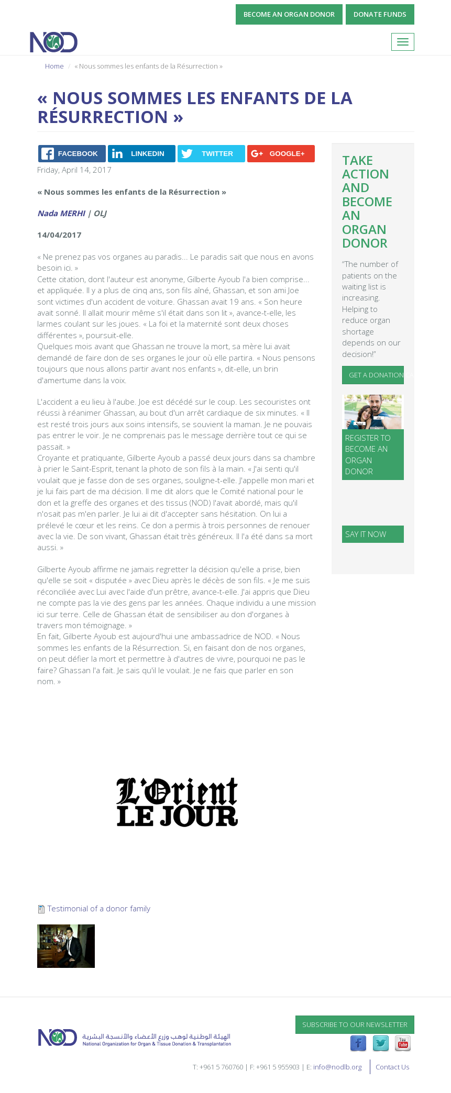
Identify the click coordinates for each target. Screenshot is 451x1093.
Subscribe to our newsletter (355, 1024)
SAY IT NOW (365, 534)
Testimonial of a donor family (99, 908)
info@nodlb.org (337, 1067)
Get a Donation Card (376, 375)
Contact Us (392, 1067)
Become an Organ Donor (289, 14)
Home (54, 66)
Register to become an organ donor (368, 454)
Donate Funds (380, 14)
